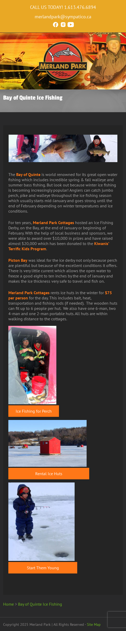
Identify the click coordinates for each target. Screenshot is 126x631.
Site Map (94, 624)
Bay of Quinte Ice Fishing (40, 604)
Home (8, 604)
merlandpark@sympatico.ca (63, 17)
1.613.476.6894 (80, 7)
